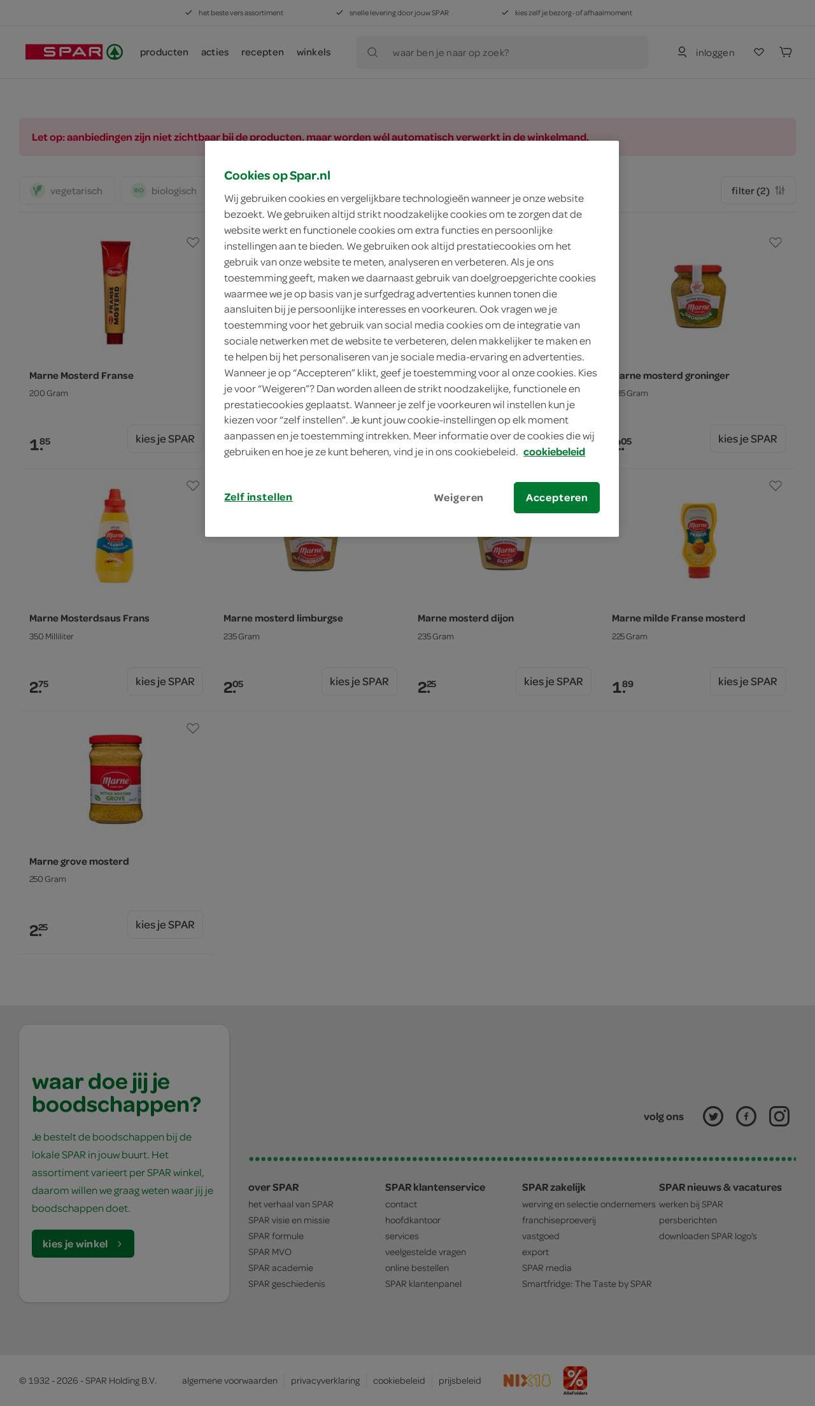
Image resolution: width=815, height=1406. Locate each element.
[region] (412, 339)
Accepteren (557, 497)
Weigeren (459, 497)
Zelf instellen (258, 497)
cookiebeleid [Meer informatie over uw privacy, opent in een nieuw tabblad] (554, 451)
